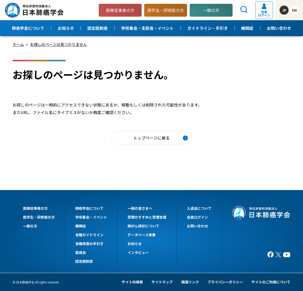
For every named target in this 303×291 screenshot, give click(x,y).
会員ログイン (264, 10)
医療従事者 (120, 10)
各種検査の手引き (89, 243)
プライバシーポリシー (225, 281)
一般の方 (211, 10)
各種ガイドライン (89, 234)
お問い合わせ (279, 28)
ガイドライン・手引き (207, 28)
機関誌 (247, 28)
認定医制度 (97, 28)
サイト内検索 (132, 281)
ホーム (18, 44)
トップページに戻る (151, 138)
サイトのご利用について (270, 281)
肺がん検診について (143, 225)
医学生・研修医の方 (39, 217)
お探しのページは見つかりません (58, 44)
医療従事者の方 (35, 208)
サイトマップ (162, 281)
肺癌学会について (28, 28)
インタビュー (138, 252)
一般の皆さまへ (140, 208)
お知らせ (66, 28)
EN (294, 10)
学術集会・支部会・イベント (147, 28)
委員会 (80, 252)
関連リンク (190, 281)
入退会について (199, 208)
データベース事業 (142, 234)
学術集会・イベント (91, 217)
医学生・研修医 (165, 10)
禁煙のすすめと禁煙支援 (147, 217)
